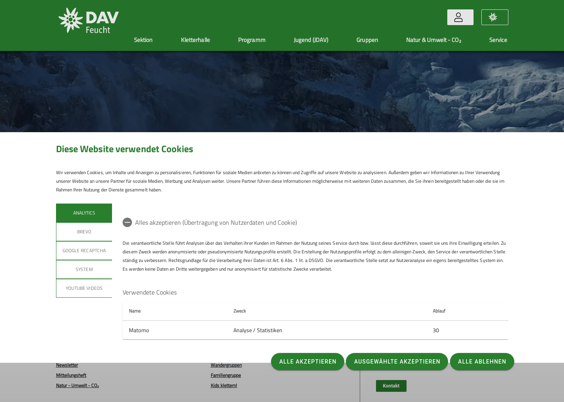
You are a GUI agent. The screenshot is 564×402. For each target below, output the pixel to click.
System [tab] (84, 269)
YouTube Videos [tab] (84, 288)
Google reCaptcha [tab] (84, 250)
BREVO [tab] (84, 231)
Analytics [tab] (84, 212)
